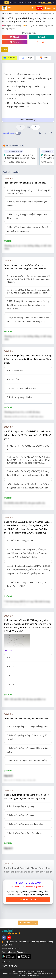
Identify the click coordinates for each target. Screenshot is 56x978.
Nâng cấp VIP (28, 899)
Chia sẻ (14, 37)
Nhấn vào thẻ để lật (28, 120)
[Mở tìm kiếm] (33, 8)
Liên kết (6, 962)
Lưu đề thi (41, 42)
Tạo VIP (39, 8)
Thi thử (43, 57)
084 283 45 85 (14, 948)
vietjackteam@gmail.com (17, 952)
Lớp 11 (4, 13)
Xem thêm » (9, 650)
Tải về (41, 37)
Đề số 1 (4, 50)
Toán (10, 13)
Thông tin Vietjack (11, 966)
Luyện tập (26, 57)
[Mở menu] (9, 8)
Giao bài (14, 42)
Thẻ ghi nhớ (9, 57)
